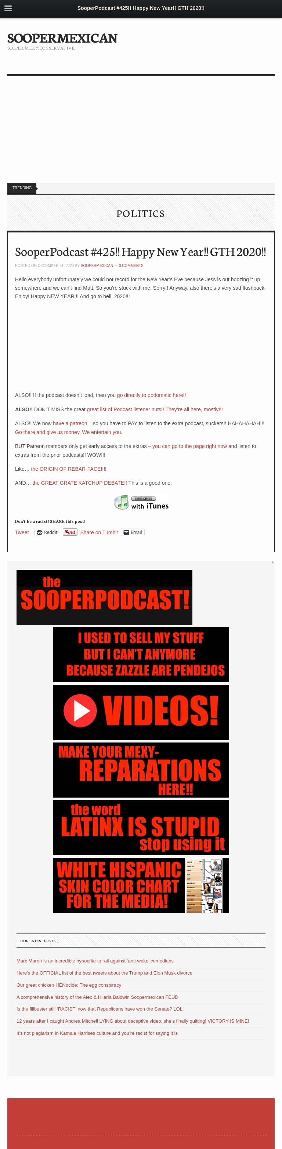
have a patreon (70, 423)
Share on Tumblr (99, 532)
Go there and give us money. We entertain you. (68, 432)
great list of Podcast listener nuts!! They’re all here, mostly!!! (155, 409)
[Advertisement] (141, 131)
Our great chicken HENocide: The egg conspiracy (69, 985)
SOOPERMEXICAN (62, 37)
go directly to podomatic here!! (151, 395)
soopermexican (97, 266)
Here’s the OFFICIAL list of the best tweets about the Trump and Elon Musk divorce (104, 973)
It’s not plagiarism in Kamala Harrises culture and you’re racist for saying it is (97, 1033)
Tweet (22, 532)
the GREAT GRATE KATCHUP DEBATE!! (79, 483)
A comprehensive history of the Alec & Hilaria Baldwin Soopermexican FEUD (97, 997)
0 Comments (131, 266)
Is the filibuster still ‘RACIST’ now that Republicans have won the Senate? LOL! (100, 1009)
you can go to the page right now (189, 446)
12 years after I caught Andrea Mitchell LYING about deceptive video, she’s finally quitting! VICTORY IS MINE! (133, 1021)
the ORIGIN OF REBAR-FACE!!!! (68, 469)
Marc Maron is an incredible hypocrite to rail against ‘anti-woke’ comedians (95, 961)
